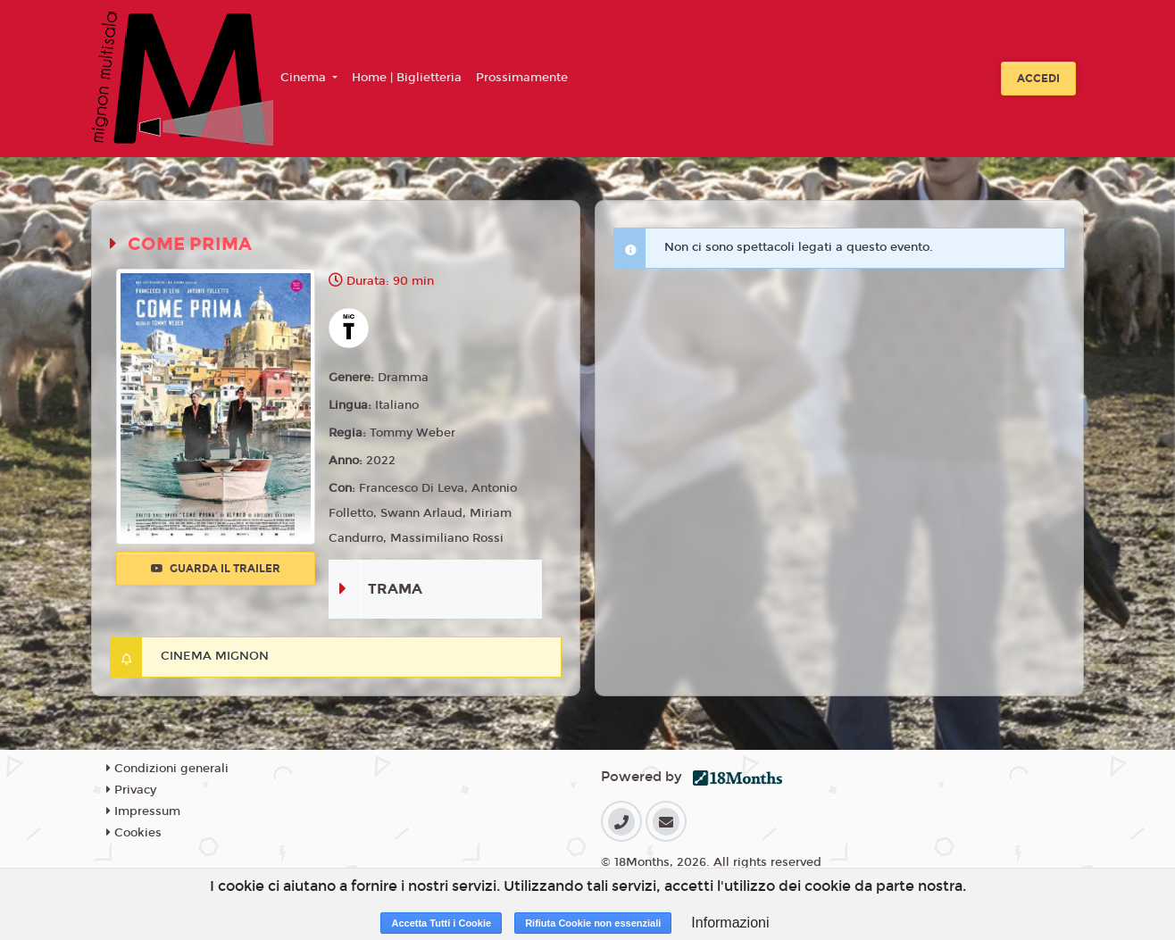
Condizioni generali (167, 768)
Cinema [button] (304, 78)
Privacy (131, 790)
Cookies (134, 833)
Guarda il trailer (215, 568)
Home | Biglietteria (407, 78)
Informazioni (730, 922)
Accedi (1038, 78)
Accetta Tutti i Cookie (441, 923)
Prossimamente (522, 78)
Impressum (143, 811)
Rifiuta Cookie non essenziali (593, 923)
